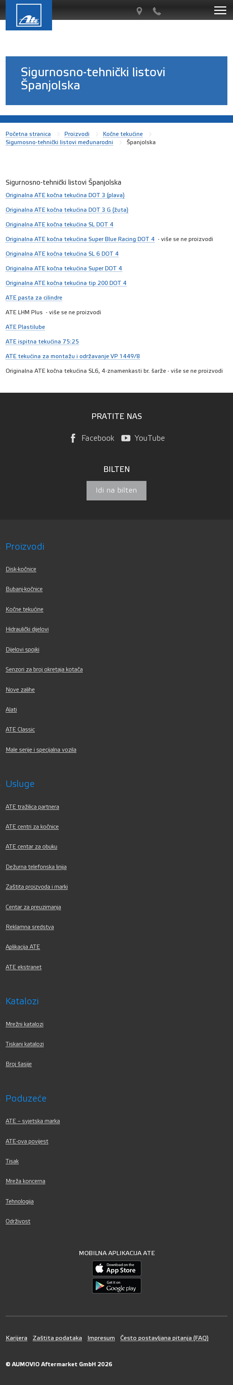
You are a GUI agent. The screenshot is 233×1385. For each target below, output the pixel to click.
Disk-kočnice (21, 569)
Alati (11, 710)
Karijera (16, 1338)
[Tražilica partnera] (139, 11)
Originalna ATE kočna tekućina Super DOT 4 (64, 268)
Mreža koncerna (25, 1181)
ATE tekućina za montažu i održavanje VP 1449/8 (73, 356)
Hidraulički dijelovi (27, 629)
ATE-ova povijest (27, 1141)
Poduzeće (26, 1099)
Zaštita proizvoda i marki (37, 887)
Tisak (12, 1161)
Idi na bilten (116, 490)
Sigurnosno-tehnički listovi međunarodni (59, 142)
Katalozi (22, 1001)
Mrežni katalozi (24, 1024)
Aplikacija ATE (23, 947)
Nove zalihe (20, 690)
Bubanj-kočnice (24, 589)
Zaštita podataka (57, 1338)
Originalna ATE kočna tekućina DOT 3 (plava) (65, 195)
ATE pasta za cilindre (34, 298)
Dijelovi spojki (22, 650)
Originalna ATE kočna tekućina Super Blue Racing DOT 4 (80, 239)
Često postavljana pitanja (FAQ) (164, 1338)
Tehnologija (20, 1201)
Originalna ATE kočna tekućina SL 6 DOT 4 (62, 254)
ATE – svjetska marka (33, 1121)
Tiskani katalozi (25, 1044)
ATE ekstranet (24, 967)
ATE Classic (20, 729)
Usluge (20, 784)
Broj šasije (19, 1064)
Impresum (101, 1338)
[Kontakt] (157, 11)
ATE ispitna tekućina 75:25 (42, 342)
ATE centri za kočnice (32, 827)
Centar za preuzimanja (33, 907)
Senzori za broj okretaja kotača (44, 669)
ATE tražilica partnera (32, 807)
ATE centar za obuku (31, 847)
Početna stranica (28, 134)
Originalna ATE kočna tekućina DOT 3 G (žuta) (67, 210)
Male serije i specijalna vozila (41, 750)
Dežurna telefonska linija (36, 867)
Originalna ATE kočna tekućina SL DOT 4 (60, 225)
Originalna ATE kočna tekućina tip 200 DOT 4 (66, 283)
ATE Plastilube (25, 327)
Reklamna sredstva (30, 927)
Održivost (18, 1221)
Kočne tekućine (123, 134)
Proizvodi (77, 134)
